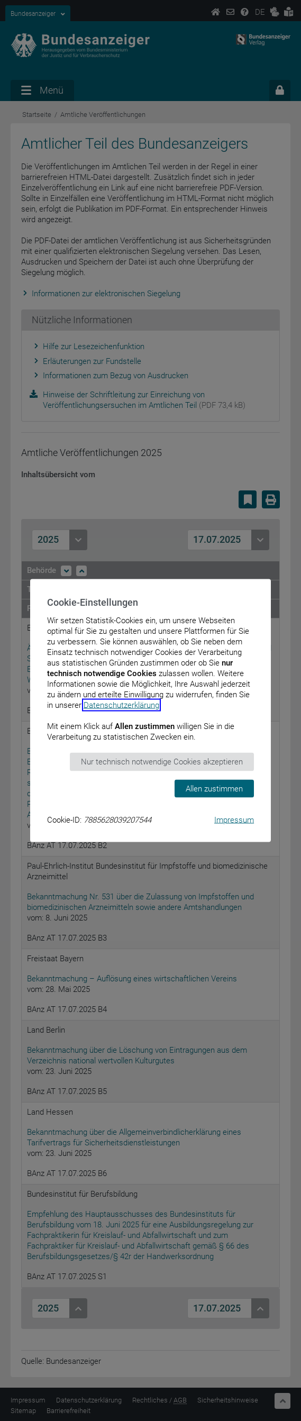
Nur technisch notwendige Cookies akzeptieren (162, 762)
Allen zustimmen (214, 788)
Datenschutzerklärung (121, 705)
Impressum (234, 820)
